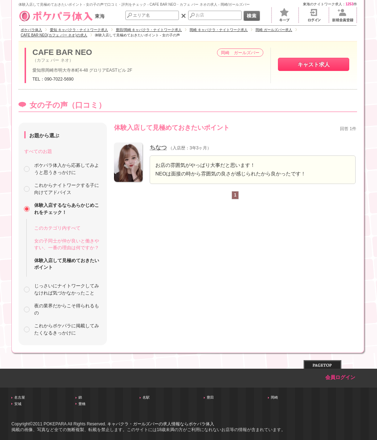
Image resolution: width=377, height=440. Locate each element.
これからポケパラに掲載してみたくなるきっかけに (66, 329)
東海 (62, 16)
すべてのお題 (38, 151)
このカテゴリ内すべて (57, 228)
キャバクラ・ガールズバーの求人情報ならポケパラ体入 (160, 423)
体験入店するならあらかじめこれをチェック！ (66, 209)
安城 (17, 404)
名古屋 (19, 397)
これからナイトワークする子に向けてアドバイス (66, 189)
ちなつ (158, 147)
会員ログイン (340, 377)
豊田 (210, 397)
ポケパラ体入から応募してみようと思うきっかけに (66, 169)
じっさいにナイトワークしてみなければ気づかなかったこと (66, 289)
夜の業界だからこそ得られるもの (66, 309)
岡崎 (274, 397)
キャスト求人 (314, 64)
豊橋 (82, 404)
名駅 (146, 397)
